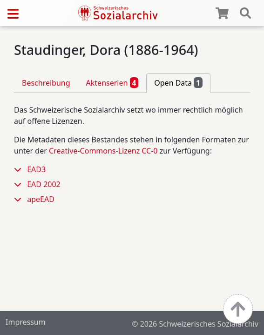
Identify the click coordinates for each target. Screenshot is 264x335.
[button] (20, 169)
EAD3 (36, 169)
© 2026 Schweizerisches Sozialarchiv (195, 324)
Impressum (26, 322)
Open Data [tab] (178, 82)
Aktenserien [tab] (112, 82)
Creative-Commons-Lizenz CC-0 (103, 151)
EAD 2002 (44, 184)
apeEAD (40, 199)
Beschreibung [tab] (46, 83)
